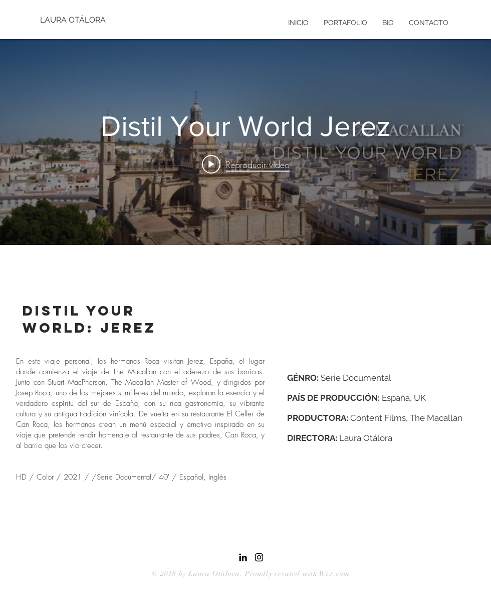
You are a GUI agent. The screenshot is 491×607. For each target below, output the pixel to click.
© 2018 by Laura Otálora (196, 573)
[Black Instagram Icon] (259, 557)
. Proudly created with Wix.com (295, 573)
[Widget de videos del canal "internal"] (245, 142)
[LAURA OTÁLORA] (73, 20)
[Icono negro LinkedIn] (243, 557)
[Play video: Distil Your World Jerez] (246, 164)
